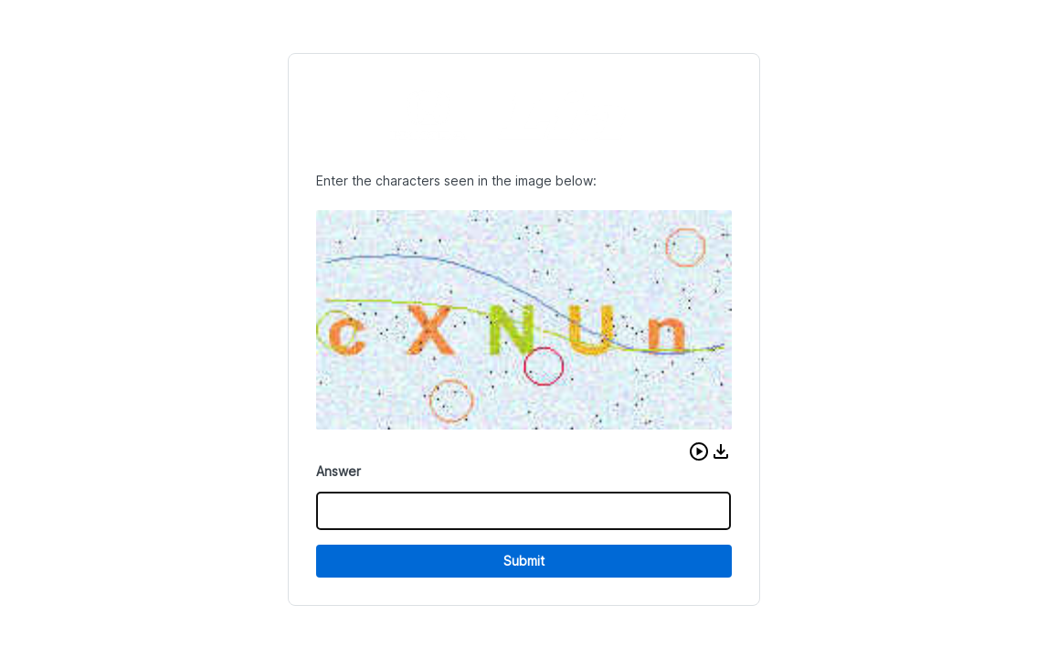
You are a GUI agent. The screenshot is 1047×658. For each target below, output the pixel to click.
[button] (699, 451)
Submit (524, 560)
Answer (338, 471)
